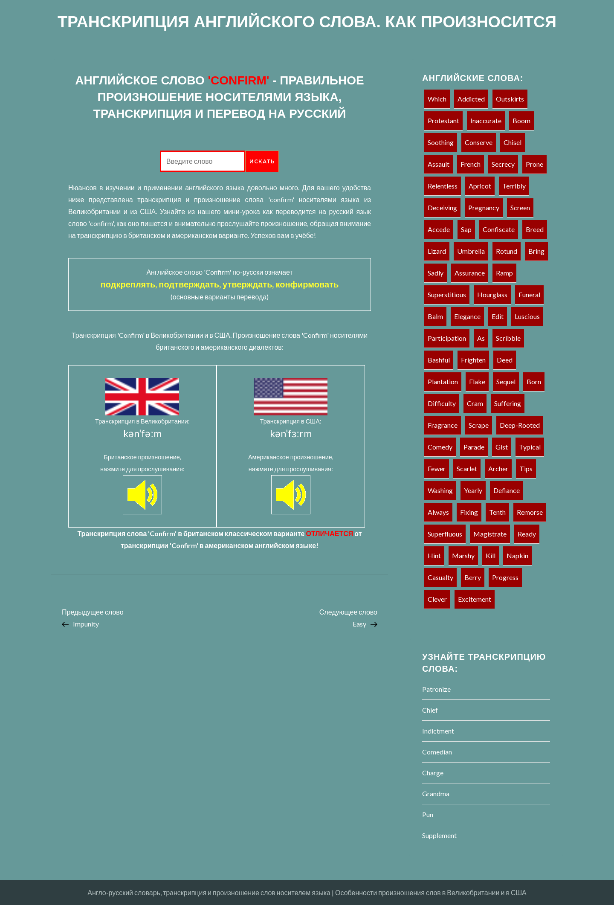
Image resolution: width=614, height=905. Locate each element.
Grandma (435, 793)
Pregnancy (483, 207)
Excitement (474, 599)
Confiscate (499, 229)
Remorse (530, 512)
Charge (432, 773)
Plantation (443, 381)
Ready (527, 534)
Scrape (479, 425)
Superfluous (445, 534)
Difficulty (442, 403)
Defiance (506, 490)
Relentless (443, 186)
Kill (490, 555)
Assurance (470, 273)
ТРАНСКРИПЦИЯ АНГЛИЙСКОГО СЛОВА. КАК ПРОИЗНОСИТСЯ (307, 22)
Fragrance (443, 425)
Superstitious (447, 294)
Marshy (463, 555)
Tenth (497, 512)
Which (437, 99)
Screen (520, 207)
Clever (437, 599)
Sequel (506, 381)
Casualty (440, 577)
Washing (440, 490)
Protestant (443, 120)
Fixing (469, 512)
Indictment (438, 731)
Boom (521, 120)
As (481, 338)
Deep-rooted (520, 425)
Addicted (471, 99)
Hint (434, 555)
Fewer (437, 468)
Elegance (467, 316)
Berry (472, 577)
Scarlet (467, 468)
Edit (498, 316)
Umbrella (471, 251)
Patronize (436, 689)
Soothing (441, 142)
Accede (439, 229)
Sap (466, 229)
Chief (430, 710)
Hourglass (492, 294)
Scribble (508, 338)
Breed (535, 229)
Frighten (473, 360)
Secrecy (503, 164)
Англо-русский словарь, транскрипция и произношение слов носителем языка (208, 892)
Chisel (512, 142)
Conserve (478, 142)
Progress (505, 577)
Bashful (439, 360)
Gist (501, 447)
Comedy (440, 447)
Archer (498, 468)
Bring (536, 251)
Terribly (514, 186)
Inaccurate (485, 120)
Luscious (527, 316)
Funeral (529, 294)
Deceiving (442, 207)
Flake (477, 381)
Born (534, 381)
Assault (438, 164)
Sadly (435, 273)
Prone (534, 164)
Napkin (517, 555)
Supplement (439, 835)
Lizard (437, 251)
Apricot (480, 186)
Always (438, 512)
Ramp (504, 273)
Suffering (507, 403)
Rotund (506, 251)
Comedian (437, 752)
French (470, 164)
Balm (435, 316)
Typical (530, 447)
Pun (427, 814)
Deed (505, 360)
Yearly (473, 490)
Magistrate (490, 534)
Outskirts (510, 99)
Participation (447, 338)
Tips (526, 468)
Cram (475, 403)
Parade (473, 447)
